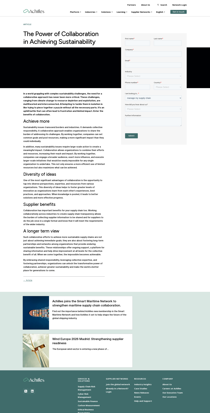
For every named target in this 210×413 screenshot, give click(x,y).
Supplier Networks (140, 11)
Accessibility (63, 398)
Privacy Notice (158, 398)
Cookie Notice (79, 398)
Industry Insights (143, 356)
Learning (121, 11)
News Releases (141, 364)
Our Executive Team (172, 364)
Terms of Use (175, 398)
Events (137, 368)
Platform (74, 11)
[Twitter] (25, 363)
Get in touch (178, 11)
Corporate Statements (137, 398)
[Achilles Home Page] (33, 10)
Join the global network (118, 356)
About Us (145, 4)
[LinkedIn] (32, 363)
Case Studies (140, 360)
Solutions (106, 11)
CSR (92, 398)
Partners (131, 4)
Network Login (179, 4)
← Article (27, 280)
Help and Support (143, 373)
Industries (90, 11)
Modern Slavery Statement (110, 398)
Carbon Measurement (89, 377)
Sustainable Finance (88, 373)
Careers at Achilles (171, 360)
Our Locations (169, 368)
